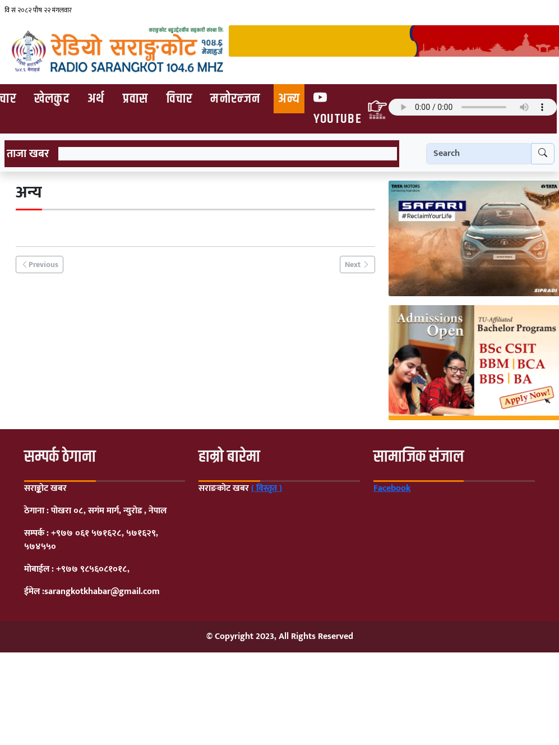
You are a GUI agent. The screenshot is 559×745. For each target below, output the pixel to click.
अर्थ (96, 99)
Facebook (391, 488)
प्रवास (136, 99)
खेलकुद (52, 99)
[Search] (479, 153)
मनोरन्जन (235, 99)
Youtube (337, 108)
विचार (180, 99)
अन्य (289, 99)
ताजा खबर (28, 153)
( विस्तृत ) (266, 488)
